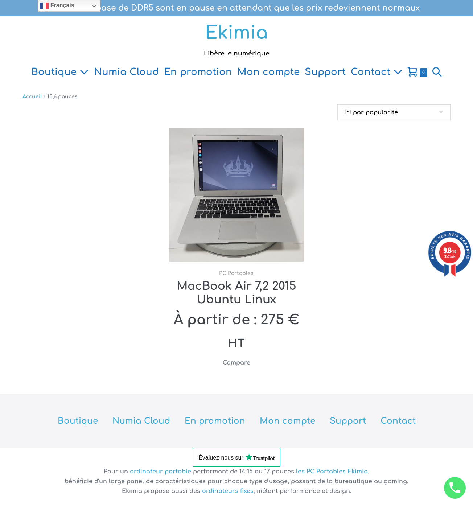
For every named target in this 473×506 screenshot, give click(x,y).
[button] (437, 72)
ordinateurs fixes (228, 491)
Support (325, 72)
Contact (377, 72)
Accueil (32, 96)
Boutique (60, 72)
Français (57, 5)
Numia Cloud (126, 72)
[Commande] (394, 112)
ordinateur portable (161, 471)
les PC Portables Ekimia (332, 471)
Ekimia (236, 33)
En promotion (198, 72)
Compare (236, 362)
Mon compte (268, 72)
